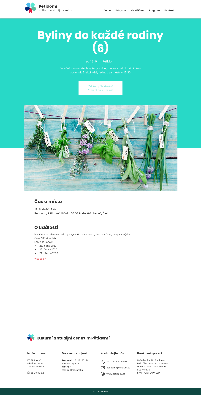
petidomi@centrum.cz (118, 367)
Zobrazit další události (100, 90)
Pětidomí (48, 6)
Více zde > (40, 258)
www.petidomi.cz (115, 373)
